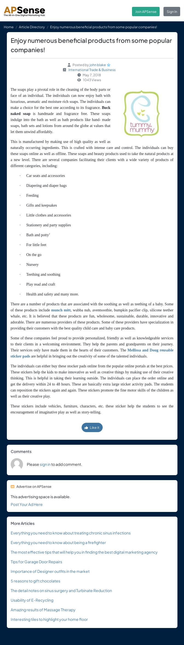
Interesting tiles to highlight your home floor (49, 619)
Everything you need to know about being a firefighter (58, 542)
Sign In (172, 11)
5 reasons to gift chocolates (35, 580)
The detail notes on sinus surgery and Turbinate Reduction (61, 590)
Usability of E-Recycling (32, 600)
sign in (45, 464)
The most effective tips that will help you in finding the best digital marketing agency (84, 552)
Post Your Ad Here (27, 504)
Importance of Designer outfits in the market (50, 571)
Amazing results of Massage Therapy (43, 609)
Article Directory (32, 27)
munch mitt (61, 310)
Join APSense (146, 11)
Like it (92, 427)
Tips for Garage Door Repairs (36, 561)
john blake (98, 65)
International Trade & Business (92, 69)
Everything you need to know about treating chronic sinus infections (71, 532)
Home (9, 27)
